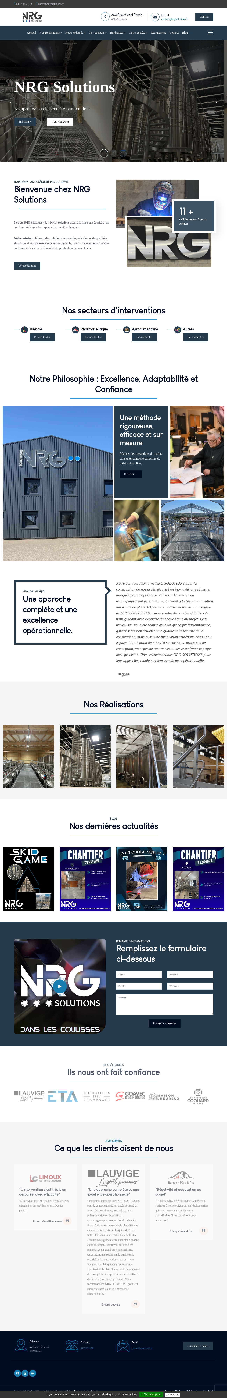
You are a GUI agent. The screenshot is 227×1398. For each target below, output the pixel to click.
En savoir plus (42, 337)
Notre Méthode (75, 32)
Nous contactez (60, 118)
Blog (185, 32)
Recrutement (158, 32)
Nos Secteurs (98, 32)
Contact (204, 16)
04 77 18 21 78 (23, 4)
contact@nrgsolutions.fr (50, 4)
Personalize (172, 1394)
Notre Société (138, 32)
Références (117, 32)
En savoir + (25, 118)
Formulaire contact (197, 1346)
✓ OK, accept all (151, 1394)
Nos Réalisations (51, 32)
